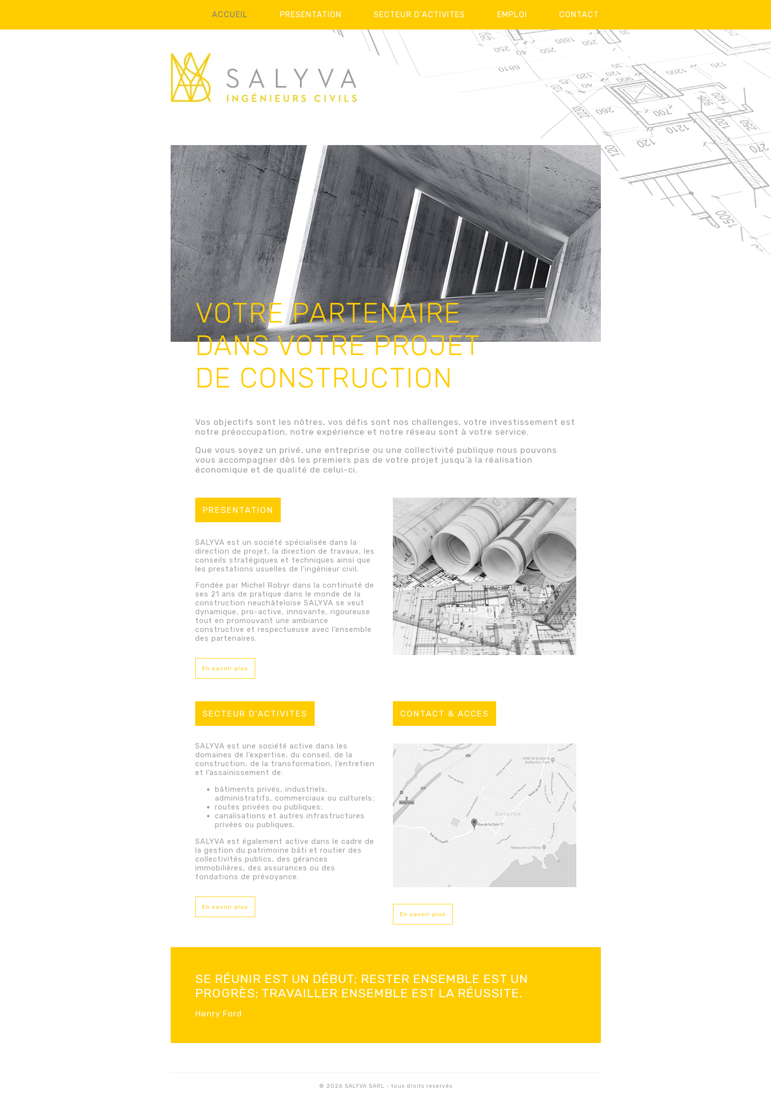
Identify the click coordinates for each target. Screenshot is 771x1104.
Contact (579, 14)
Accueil (230, 14)
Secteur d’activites (419, 14)
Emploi (512, 14)
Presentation (311, 14)
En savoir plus (225, 668)
